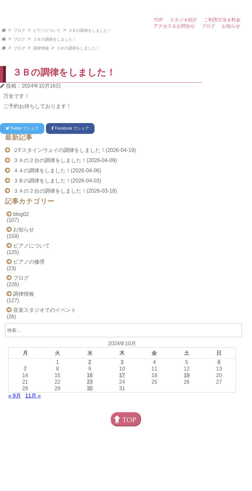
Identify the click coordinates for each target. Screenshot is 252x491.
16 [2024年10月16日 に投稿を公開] (90, 375)
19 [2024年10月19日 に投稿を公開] (187, 375)
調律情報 (41, 48)
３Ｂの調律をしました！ (90, 30)
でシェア (22, 128)
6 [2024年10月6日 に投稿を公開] (219, 362)
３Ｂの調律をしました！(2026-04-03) (56, 180)
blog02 (21, 214)
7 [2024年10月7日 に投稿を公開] (25, 369)
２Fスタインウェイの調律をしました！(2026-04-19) (73, 150)
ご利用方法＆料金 (222, 19)
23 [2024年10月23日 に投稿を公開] (90, 382)
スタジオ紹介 (183, 19)
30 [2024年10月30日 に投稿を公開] (90, 388)
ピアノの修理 (29, 262)
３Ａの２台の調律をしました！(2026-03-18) (64, 191)
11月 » (33, 395)
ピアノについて (47, 30)
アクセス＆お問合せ (174, 26)
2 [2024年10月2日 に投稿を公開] (89, 362)
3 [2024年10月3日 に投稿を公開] (122, 362)
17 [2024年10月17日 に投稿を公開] (122, 375)
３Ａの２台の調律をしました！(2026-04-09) (64, 160)
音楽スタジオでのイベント (44, 310)
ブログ (208, 26)
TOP (158, 19)
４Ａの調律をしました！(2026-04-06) (56, 170)
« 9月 (14, 395)
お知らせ (231, 26)
